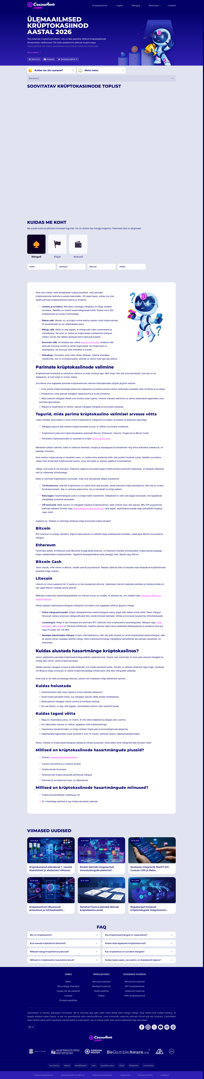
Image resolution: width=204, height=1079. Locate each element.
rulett (158, 622)
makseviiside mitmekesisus (63, 757)
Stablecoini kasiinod (134, 991)
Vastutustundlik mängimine (72, 1075)
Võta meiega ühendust (68, 986)
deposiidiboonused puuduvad (88, 508)
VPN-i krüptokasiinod (134, 995)
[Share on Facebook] (48, 59)
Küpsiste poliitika (145, 1075)
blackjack (46, 626)
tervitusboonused (101, 438)
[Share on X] (34, 59)
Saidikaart (164, 1075)
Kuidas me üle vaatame (68, 991)
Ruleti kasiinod (101, 991)
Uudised (172, 5)
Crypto (119, 5)
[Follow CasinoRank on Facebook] (141, 1027)
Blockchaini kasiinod (134, 981)
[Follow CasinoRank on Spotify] (166, 1027)
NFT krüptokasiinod (134, 986)
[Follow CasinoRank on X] (154, 1027)
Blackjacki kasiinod (101, 986)
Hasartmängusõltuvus (43, 1075)
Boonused (154, 5)
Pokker (101, 995)
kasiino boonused (90, 342)
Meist (68, 981)
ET (31, 1027)
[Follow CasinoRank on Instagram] (148, 1027)
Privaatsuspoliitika (68, 1000)
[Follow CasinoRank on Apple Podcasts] (173, 1027)
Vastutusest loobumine (102, 1075)
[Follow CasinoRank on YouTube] (160, 1027)
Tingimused (125, 1075)
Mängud (136, 5)
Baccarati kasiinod (101, 981)
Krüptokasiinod (99, 5)
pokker (59, 626)
